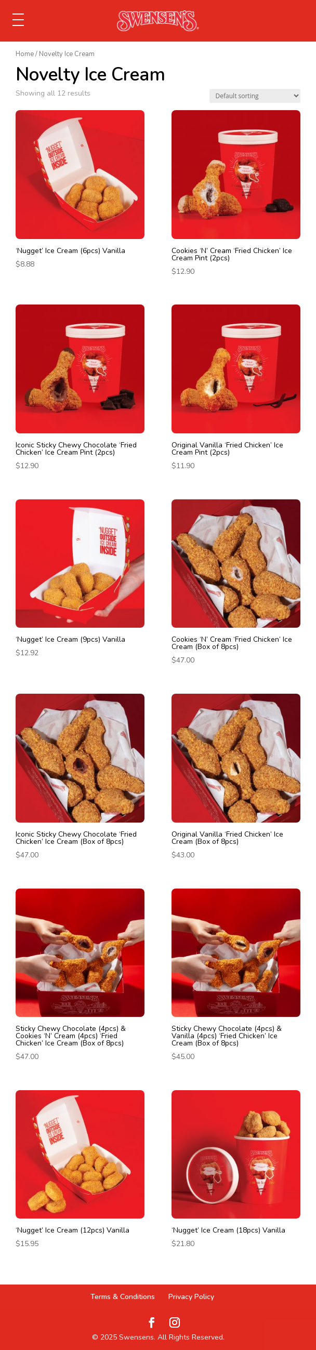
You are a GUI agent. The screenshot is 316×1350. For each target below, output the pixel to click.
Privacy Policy (191, 1297)
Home (25, 54)
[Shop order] (254, 96)
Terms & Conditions (122, 1297)
